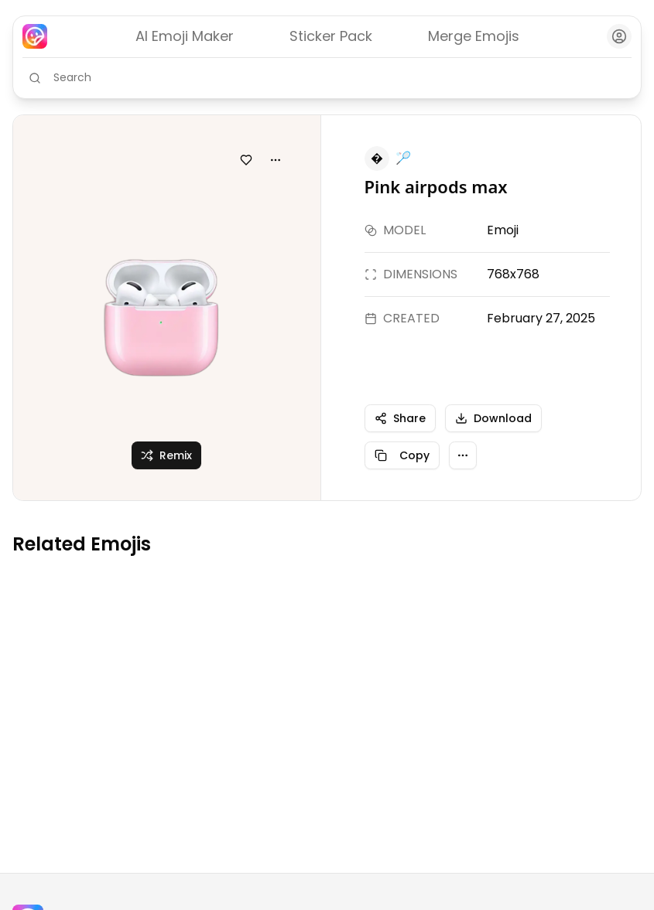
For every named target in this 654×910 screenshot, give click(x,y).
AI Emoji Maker (184, 36)
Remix (166, 455)
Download (493, 418)
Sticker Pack (330, 36)
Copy (402, 455)
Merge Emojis (473, 36)
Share (400, 418)
